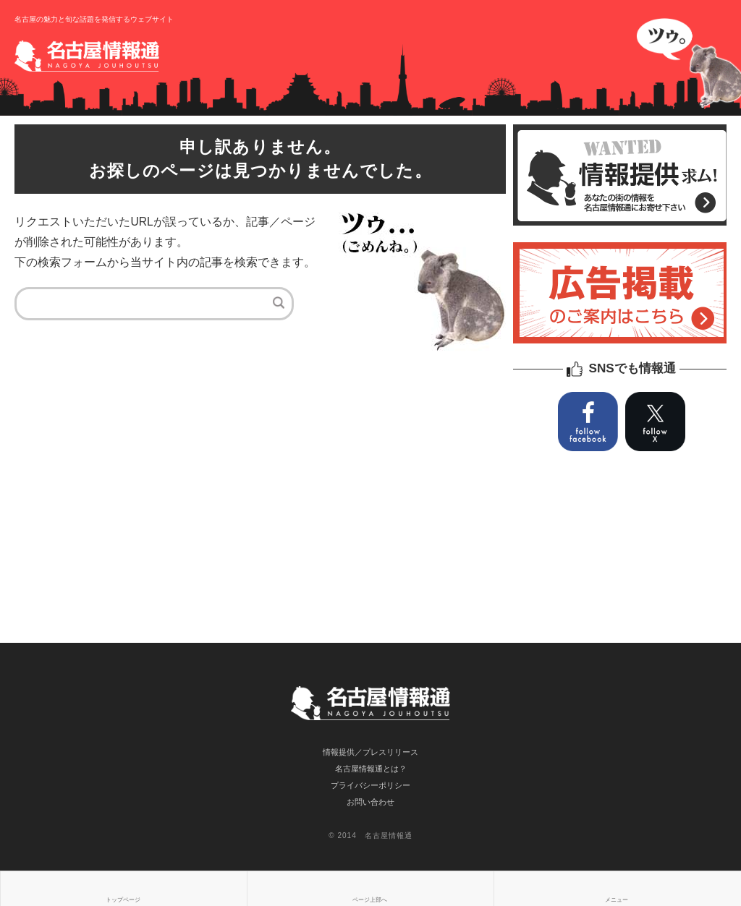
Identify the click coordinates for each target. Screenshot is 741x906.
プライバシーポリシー (370, 785)
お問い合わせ (370, 802)
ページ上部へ (369, 900)
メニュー (616, 900)
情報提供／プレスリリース (370, 752)
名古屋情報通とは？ (371, 768)
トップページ (123, 900)
